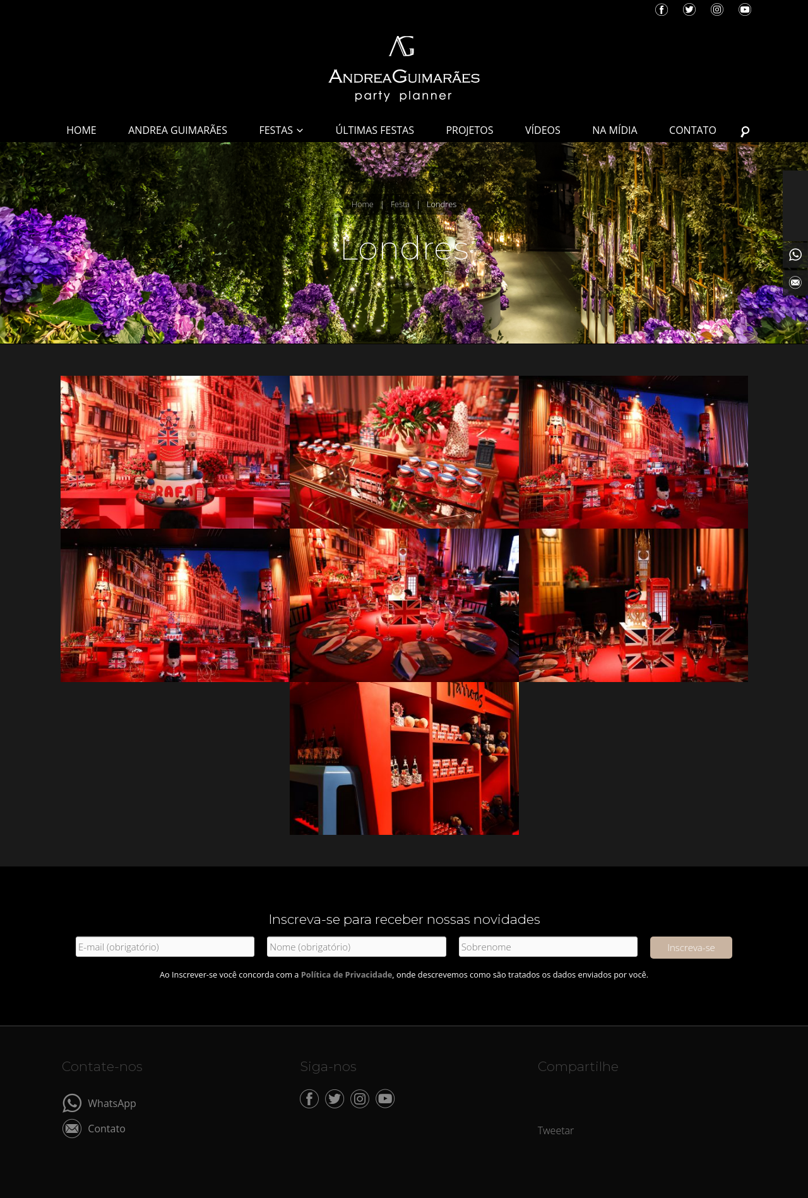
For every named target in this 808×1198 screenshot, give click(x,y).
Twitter (689, 9)
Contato (106, 1128)
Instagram (717, 9)
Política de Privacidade (347, 974)
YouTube (745, 9)
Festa (400, 204)
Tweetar (556, 1130)
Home (363, 204)
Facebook (661, 9)
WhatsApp (112, 1102)
